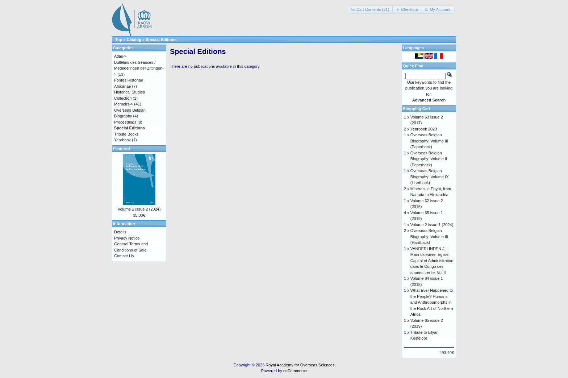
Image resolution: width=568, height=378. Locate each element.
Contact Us (124, 256)
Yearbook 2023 (423, 129)
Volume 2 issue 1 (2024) (432, 225)
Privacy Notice (126, 238)
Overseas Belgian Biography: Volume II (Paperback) (428, 159)
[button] (371, 9)
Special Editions (161, 39)
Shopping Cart (416, 109)
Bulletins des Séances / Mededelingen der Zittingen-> (139, 68)
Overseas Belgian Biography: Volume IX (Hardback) (429, 177)
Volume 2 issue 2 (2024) (139, 209)
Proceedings (125, 122)
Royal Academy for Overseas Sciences (300, 365)
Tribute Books (126, 134)
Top (118, 39)
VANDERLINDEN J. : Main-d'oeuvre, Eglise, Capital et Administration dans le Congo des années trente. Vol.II (432, 260)
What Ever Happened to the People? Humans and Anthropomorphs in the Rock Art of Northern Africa (431, 302)
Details (120, 232)
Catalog (134, 39)
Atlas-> (120, 56)
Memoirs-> (123, 104)
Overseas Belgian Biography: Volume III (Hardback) (429, 236)
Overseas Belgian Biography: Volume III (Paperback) (429, 141)
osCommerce (295, 371)
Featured (121, 148)
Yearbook (122, 140)
